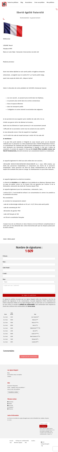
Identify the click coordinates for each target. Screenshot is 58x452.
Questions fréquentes (12, 385)
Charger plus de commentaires (29, 356)
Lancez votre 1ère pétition (13, 389)
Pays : (4, 279)
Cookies (33, 440)
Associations (28, 2)
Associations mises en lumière (14, 374)
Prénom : (5, 256)
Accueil (11, 440)
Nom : (4, 262)
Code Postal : (6, 267)
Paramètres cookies (13, 392)
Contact (9, 376)
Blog (22, 2)
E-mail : (5, 273)
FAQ (26, 442)
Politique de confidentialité (22, 440)
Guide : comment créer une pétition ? (16, 387)
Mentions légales (18, 442)
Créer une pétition (39, 2)
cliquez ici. (49, 434)
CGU (11, 442)
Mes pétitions (50, 2)
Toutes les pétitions (12, 2)
